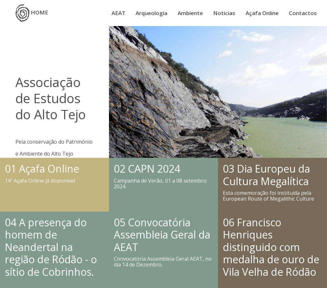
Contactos (303, 13)
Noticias (224, 13)
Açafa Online (262, 13)
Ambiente (190, 13)
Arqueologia (151, 13)
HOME (31, 13)
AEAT (118, 13)
